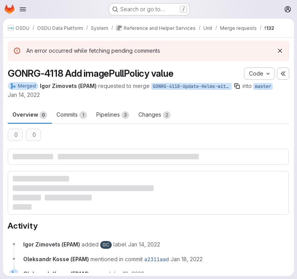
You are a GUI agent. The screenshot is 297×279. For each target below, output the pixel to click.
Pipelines (112, 115)
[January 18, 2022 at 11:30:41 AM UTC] (187, 259)
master (263, 86)
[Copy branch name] (237, 86)
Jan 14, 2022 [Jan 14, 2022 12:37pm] (24, 94)
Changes (154, 115)
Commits (71, 115)
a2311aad (156, 259)
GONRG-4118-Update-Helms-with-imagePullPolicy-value (192, 86)
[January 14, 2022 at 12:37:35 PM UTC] (144, 244)
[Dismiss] (280, 50)
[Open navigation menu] (23, 9)
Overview (29, 115)
